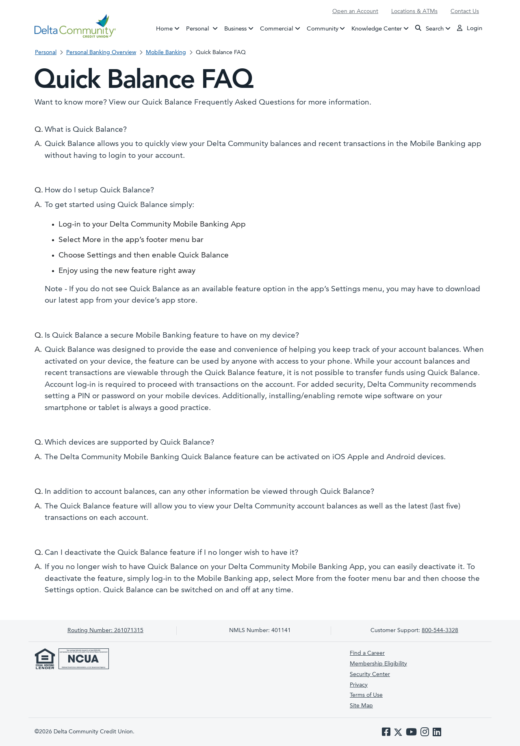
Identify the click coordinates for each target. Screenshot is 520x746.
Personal (203, 28)
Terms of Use (366, 695)
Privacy (359, 685)
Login (469, 28)
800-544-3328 (440, 630)
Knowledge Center (376, 29)
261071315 (105, 630)
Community (322, 29)
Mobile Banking (166, 52)
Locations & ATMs (414, 11)
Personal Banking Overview (101, 52)
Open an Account (355, 11)
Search (429, 28)
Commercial (276, 29)
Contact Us (465, 11)
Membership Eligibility (378, 664)
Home (164, 29)
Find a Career (367, 653)
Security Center (370, 674)
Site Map (361, 706)
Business (235, 29)
